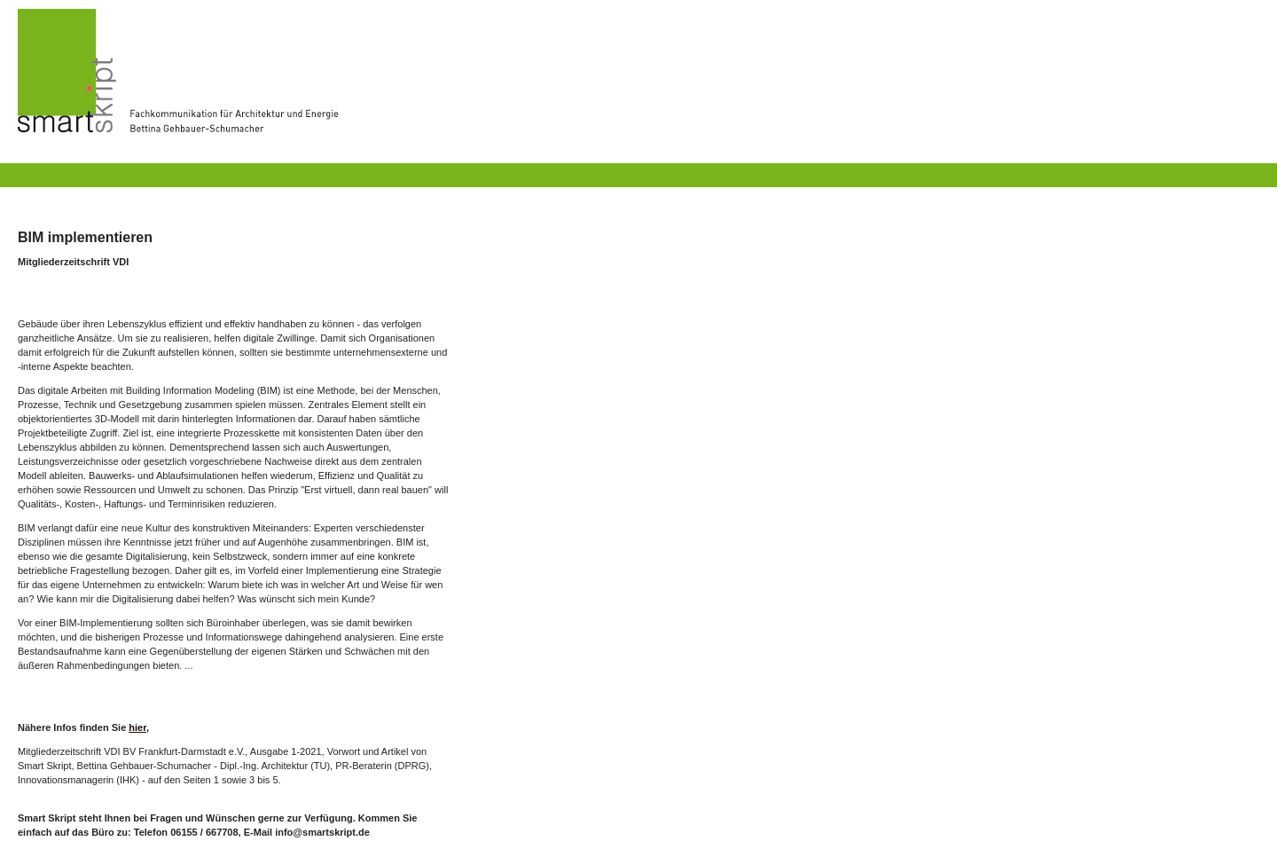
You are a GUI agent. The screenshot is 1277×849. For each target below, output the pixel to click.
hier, (139, 727)
